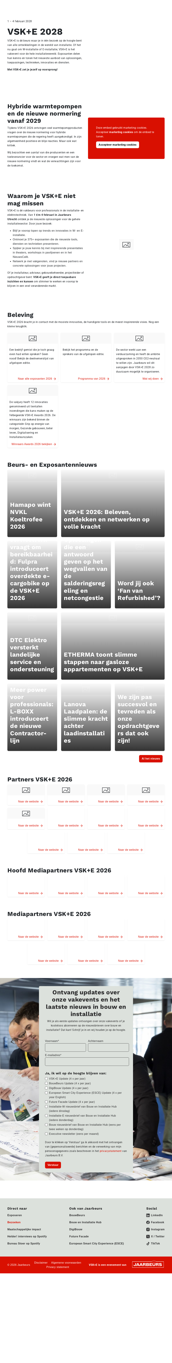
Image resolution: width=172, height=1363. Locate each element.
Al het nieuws (151, 795)
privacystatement (111, 1188)
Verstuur (53, 1202)
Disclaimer (41, 1299)
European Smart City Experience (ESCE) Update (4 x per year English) (85, 1132)
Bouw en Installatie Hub (85, 1259)
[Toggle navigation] (161, 5)
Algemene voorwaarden (66, 1299)
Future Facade (79, 1273)
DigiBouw (75, 1266)
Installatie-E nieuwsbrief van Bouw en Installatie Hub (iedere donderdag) (82, 1155)
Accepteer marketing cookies (118, 144)
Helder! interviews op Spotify (27, 1273)
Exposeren (14, 1252)
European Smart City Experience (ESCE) (96, 1280)
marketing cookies (121, 132)
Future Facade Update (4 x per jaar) (72, 1139)
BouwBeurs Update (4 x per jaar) (70, 1120)
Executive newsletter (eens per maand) (74, 1171)
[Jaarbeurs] (148, 1301)
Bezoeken (14, 1259)
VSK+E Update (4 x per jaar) (67, 1115)
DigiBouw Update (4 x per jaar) (68, 1125)
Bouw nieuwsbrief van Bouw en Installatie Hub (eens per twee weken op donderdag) (85, 1164)
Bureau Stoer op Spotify (23, 1280)
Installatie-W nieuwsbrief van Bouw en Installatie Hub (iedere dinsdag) (83, 1146)
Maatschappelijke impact (24, 1266)
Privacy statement (57, 1304)
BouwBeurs (77, 1252)
